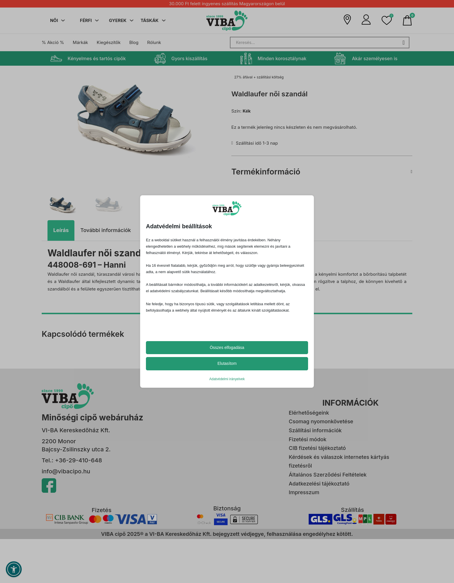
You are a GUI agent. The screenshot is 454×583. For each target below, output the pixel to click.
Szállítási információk (315, 429)
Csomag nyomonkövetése (321, 421)
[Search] (319, 42)
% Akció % (53, 42)
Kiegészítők (108, 42)
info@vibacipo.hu (66, 470)
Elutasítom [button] (227, 363)
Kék (247, 111)
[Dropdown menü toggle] (63, 20)
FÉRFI (86, 20)
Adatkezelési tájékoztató (319, 482)
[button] (386, 20)
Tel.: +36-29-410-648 (72, 459)
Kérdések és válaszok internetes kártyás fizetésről (339, 460)
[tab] (60, 229)
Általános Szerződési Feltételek (328, 473)
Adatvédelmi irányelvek (227, 379)
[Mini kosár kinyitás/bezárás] (407, 20)
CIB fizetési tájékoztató (317, 447)
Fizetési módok (307, 438)
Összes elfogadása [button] (227, 347)
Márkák (80, 42)
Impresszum (304, 491)
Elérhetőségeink (309, 412)
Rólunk (154, 42)
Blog (134, 42)
